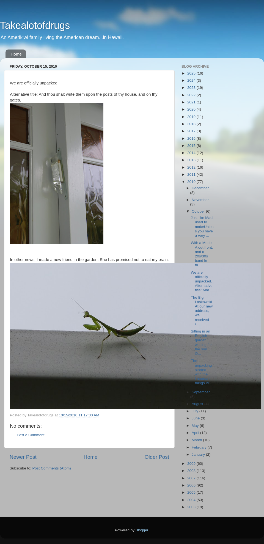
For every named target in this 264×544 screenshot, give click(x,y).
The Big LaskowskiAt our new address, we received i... (202, 310)
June (196, 418)
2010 (192, 182)
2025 (192, 73)
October (199, 211)
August (198, 404)
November (200, 200)
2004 (192, 500)
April (196, 433)
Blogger (142, 530)
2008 (192, 471)
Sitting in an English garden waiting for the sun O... (201, 342)
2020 (192, 109)
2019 (192, 117)
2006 (192, 485)
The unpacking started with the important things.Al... (201, 372)
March (197, 440)
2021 (192, 102)
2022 (192, 95)
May (196, 426)
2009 (192, 463)
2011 (192, 174)
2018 (192, 124)
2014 (192, 153)
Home (16, 54)
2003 (192, 507)
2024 (192, 80)
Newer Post (23, 457)
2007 (192, 478)
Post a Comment (31, 435)
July (195, 411)
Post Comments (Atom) (51, 468)
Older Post (157, 457)
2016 (192, 138)
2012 (192, 167)
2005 (192, 492)
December (200, 188)
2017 (192, 131)
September (201, 392)
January (199, 454)
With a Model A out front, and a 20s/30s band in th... (202, 254)
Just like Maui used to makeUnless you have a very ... (202, 227)
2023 (192, 88)
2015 (192, 146)
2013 (192, 160)
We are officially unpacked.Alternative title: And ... (202, 281)
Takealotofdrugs (35, 25)
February (200, 447)
